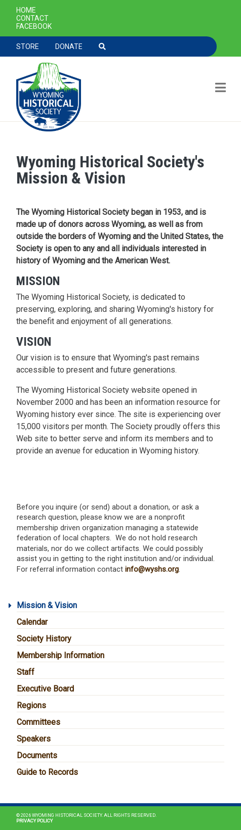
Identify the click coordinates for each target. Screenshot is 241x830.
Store (27, 46)
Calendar (32, 622)
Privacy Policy (34, 820)
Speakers (34, 739)
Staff (25, 672)
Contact (32, 18)
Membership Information (60, 655)
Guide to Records (47, 772)
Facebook (34, 26)
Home (26, 10)
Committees (38, 722)
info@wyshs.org (152, 569)
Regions (31, 705)
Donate (69, 46)
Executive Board (45, 689)
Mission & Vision (47, 605)
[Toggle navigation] (219, 88)
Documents (37, 755)
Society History (44, 638)
